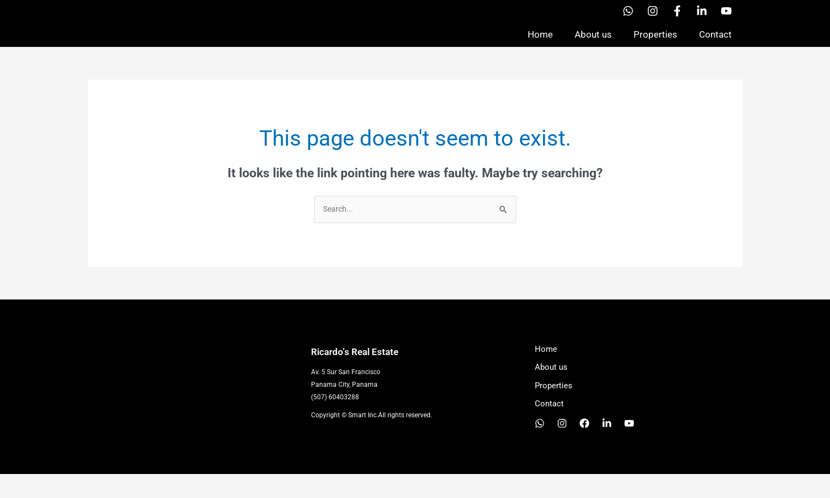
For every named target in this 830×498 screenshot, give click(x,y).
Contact (715, 45)
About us (593, 45)
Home (540, 45)
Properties (655, 45)
